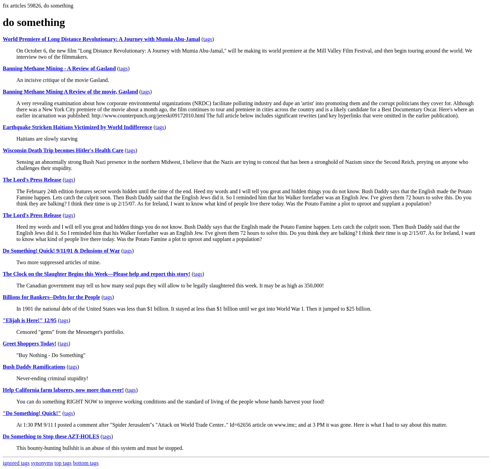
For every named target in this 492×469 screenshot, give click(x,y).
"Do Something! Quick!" (32, 413)
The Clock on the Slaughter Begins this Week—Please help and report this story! (96, 274)
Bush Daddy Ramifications (34, 367)
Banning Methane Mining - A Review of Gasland (59, 68)
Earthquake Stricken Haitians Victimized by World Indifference (77, 127)
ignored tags (16, 463)
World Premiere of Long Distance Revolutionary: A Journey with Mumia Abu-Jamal (101, 39)
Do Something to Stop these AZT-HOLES (51, 436)
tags (207, 39)
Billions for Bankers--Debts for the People (51, 297)
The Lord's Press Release (32, 180)
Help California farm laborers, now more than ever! (63, 390)
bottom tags (86, 463)
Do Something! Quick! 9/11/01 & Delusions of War (61, 251)
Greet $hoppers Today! (29, 343)
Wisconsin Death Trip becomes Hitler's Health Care (63, 150)
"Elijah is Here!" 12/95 (29, 320)
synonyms (42, 463)
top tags (63, 463)
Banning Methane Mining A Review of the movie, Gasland (70, 92)
